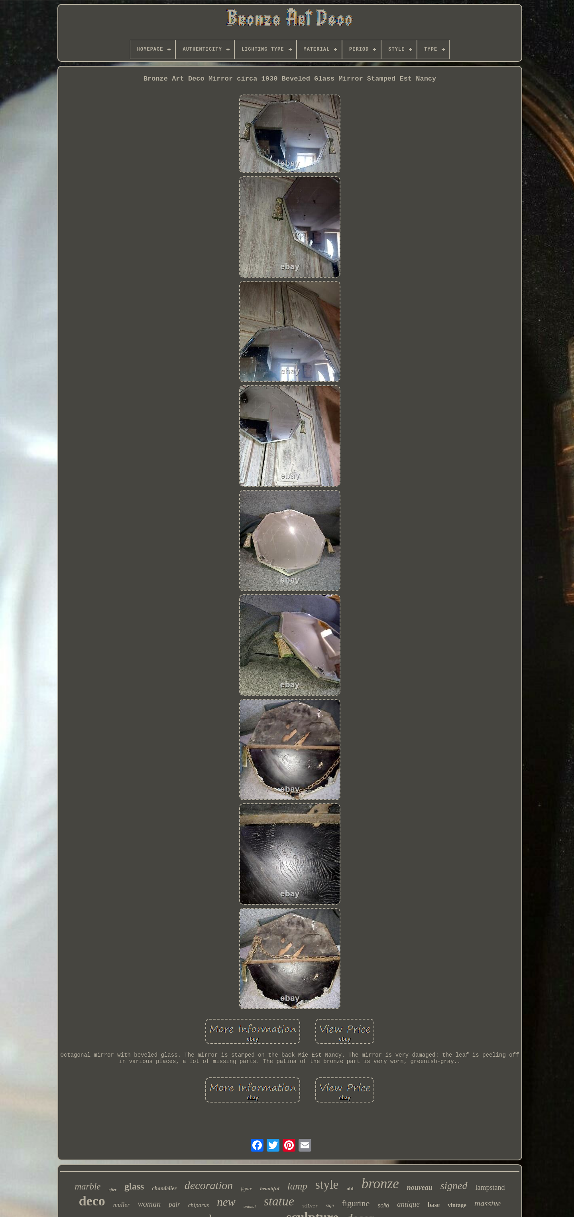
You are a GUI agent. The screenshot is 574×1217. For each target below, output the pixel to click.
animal (250, 1206)
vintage (457, 1205)
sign (330, 1205)
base (434, 1204)
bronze (380, 1183)
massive (487, 1203)
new (226, 1201)
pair (174, 1204)
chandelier (164, 1188)
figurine (356, 1203)
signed (454, 1185)
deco (92, 1200)
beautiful (269, 1188)
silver (310, 1206)
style (327, 1184)
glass (134, 1186)
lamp (297, 1186)
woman (149, 1203)
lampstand (490, 1187)
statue (278, 1201)
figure (246, 1188)
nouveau (419, 1187)
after (112, 1189)
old (349, 1188)
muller (121, 1204)
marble (87, 1186)
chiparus (198, 1205)
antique (408, 1204)
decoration (209, 1185)
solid (383, 1205)
